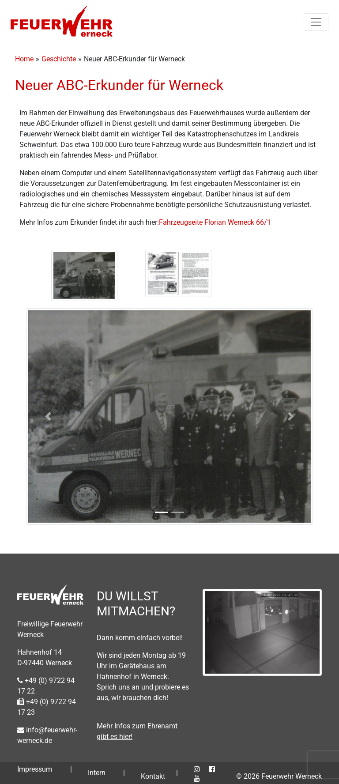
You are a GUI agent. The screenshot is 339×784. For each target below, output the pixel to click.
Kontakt (153, 776)
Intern (96, 773)
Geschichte (58, 59)
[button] (47, 416)
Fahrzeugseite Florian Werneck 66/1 (215, 222)
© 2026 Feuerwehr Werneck (279, 776)
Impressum (34, 769)
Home (24, 59)
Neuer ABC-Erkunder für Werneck (119, 85)
